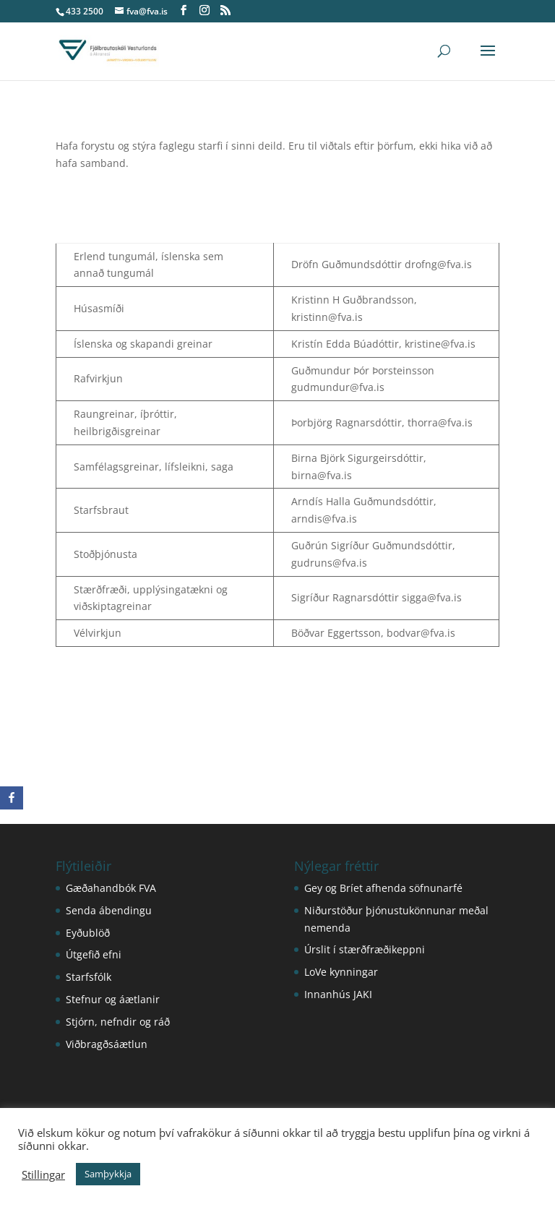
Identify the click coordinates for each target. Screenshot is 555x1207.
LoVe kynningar (341, 972)
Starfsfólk (88, 977)
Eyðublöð (88, 933)
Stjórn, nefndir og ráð (118, 1021)
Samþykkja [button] (108, 1173)
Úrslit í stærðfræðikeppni (364, 949)
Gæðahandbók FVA (111, 888)
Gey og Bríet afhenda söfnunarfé (383, 888)
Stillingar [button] (43, 1174)
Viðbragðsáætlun (106, 1044)
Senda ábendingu (109, 910)
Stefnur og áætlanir (113, 999)
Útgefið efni (93, 954)
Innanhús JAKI (338, 994)
